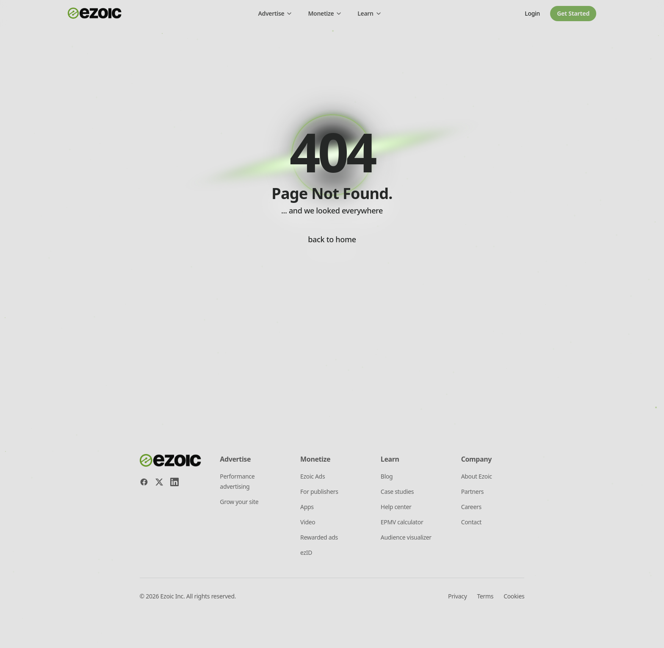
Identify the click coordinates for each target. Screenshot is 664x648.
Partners (472, 491)
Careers (471, 507)
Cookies (514, 596)
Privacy (457, 596)
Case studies (397, 491)
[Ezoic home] (95, 13)
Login (532, 13)
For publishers (319, 491)
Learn (369, 13)
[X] (159, 482)
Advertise (275, 13)
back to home (332, 239)
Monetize (325, 13)
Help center (396, 507)
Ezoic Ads (312, 476)
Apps (307, 507)
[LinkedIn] (174, 482)
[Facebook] (144, 482)
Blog (387, 476)
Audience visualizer (406, 537)
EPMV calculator (402, 522)
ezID (306, 552)
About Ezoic (476, 476)
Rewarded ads (319, 537)
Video (307, 522)
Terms (485, 596)
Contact (471, 522)
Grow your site (239, 502)
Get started (573, 13)
